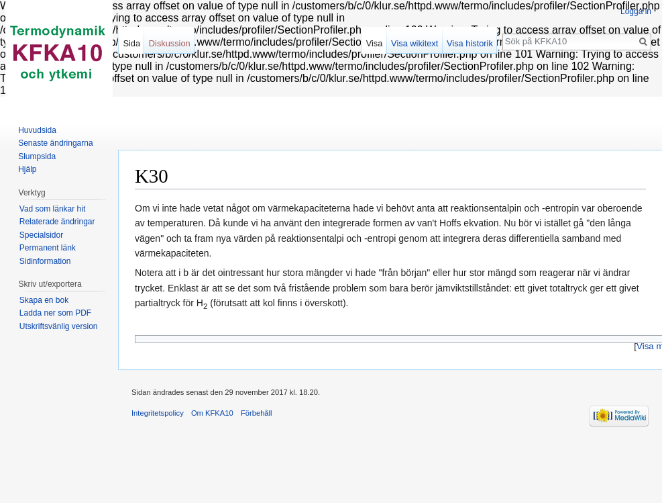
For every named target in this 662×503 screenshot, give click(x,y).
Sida (131, 43)
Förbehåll (256, 413)
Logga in (635, 11)
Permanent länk (47, 248)
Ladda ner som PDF (55, 313)
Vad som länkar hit (52, 209)
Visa (374, 43)
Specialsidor (41, 235)
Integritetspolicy (157, 413)
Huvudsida (37, 130)
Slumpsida (37, 156)
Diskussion (169, 43)
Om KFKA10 (212, 413)
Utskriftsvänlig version (58, 326)
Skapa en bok (43, 300)
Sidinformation (45, 261)
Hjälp (27, 169)
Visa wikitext (414, 43)
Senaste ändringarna (55, 143)
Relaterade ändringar (57, 221)
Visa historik (470, 43)
